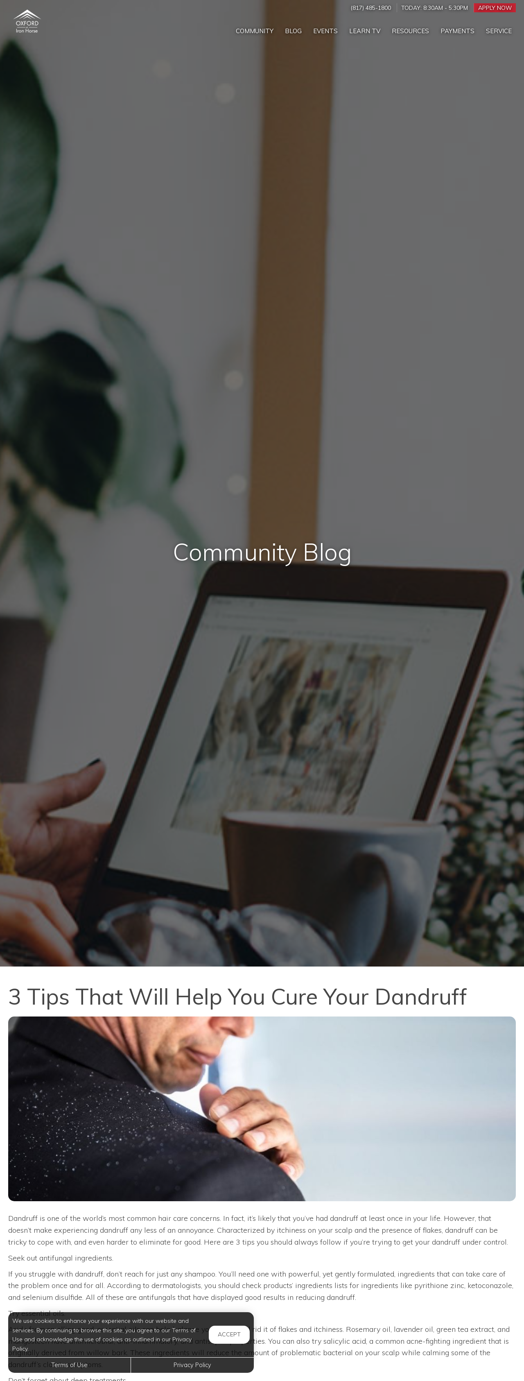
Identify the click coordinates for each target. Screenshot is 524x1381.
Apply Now (495, 7)
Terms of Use (69, 1365)
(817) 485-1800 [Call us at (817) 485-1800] (370, 7)
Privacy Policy (192, 1365)
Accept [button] (229, 1334)
